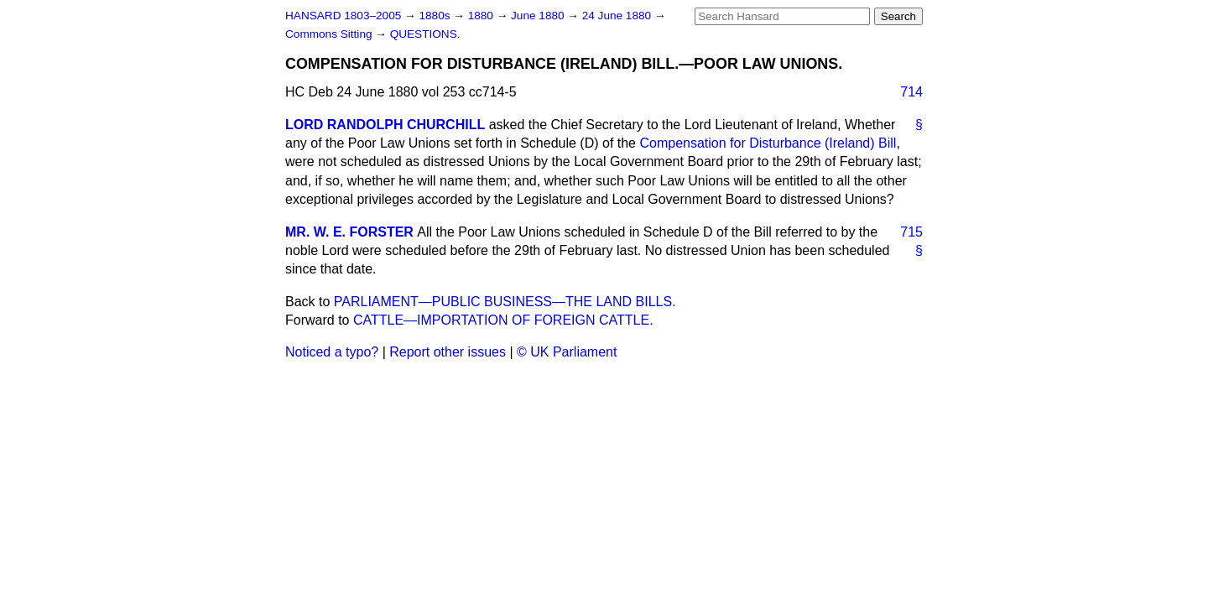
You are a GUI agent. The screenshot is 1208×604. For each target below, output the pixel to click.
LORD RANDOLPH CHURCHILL (385, 124)
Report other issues (447, 352)
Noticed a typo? (331, 352)
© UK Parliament (567, 352)
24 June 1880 (618, 15)
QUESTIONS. (425, 34)
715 (911, 232)
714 (911, 92)
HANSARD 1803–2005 (343, 15)
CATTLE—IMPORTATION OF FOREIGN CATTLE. (503, 320)
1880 (482, 15)
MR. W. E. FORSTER (349, 232)
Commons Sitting (330, 34)
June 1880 (539, 15)
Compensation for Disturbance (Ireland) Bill (767, 143)
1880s (436, 15)
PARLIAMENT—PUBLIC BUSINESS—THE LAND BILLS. (505, 301)
